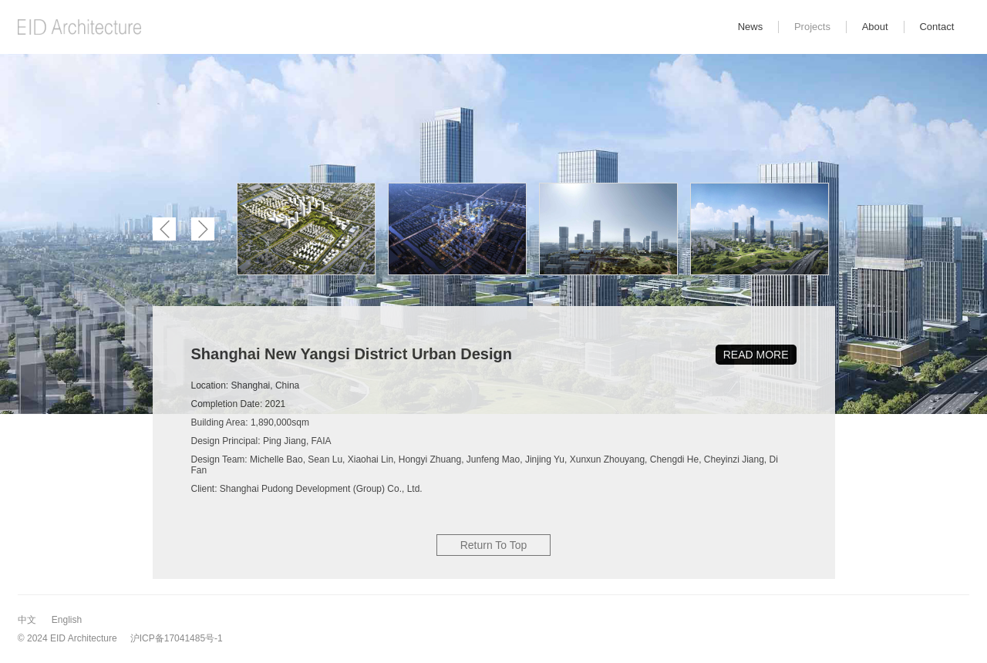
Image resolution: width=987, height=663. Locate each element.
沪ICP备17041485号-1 (176, 638)
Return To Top (493, 545)
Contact (936, 26)
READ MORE (756, 354)
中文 (27, 619)
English (67, 619)
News (750, 26)
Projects (812, 26)
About (875, 26)
